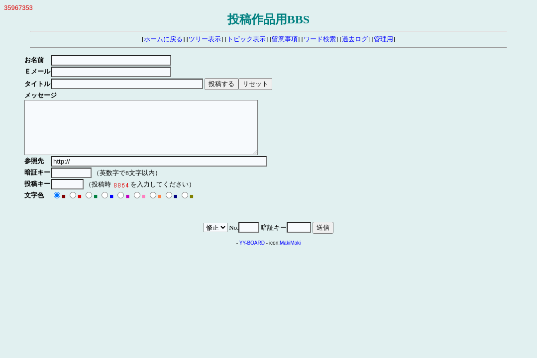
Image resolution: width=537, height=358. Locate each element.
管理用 (383, 39)
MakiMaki (290, 253)
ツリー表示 (205, 39)
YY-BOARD (252, 253)
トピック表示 (246, 39)
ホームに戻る (163, 39)
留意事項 (285, 39)
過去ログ (355, 39)
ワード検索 (320, 39)
